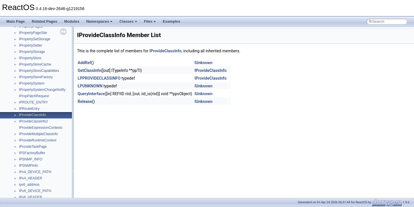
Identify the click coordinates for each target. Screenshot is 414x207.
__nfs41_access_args (36, 142)
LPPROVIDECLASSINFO (99, 78)
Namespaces (99, 21)
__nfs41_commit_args (36, 193)
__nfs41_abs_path (33, 136)
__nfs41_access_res (35, 149)
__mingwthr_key (31, 54)
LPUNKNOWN (90, 86)
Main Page (15, 21)
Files (150, 21)
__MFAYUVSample (34, 47)
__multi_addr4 (30, 111)
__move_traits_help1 (35, 98)
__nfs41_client (30, 187)
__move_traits (30, 73)
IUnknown (203, 62)
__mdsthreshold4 (32, 41)
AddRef (84, 62)
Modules (71, 21)
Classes (128, 21)
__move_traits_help (34, 92)
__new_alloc (28, 130)
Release (85, 101)
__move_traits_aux (33, 79)
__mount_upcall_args (35, 60)
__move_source (31, 66)
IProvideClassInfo (165, 51)
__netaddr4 (28, 123)
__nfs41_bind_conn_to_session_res (46, 161)
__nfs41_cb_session (34, 174)
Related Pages (44, 21)
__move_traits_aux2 (34, 85)
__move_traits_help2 (35, 104)
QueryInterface (91, 93)
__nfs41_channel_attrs (36, 180)
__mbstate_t (28, 35)
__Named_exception (35, 117)
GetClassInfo (89, 70)
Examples (171, 21)
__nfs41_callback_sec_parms (41, 168)
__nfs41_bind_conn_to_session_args (47, 155)
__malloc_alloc (30, 28)
